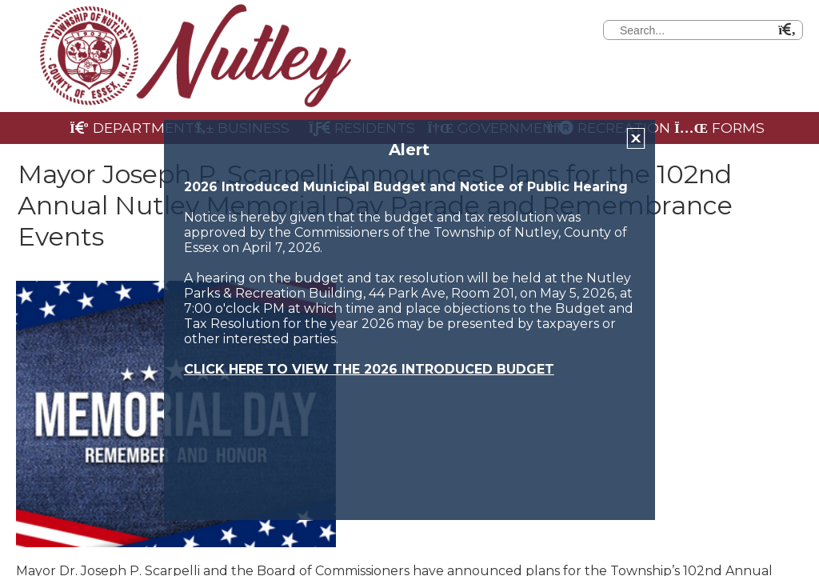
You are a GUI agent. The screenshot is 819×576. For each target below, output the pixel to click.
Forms (719, 127)
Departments (126, 127)
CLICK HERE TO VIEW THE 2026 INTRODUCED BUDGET (369, 369)
